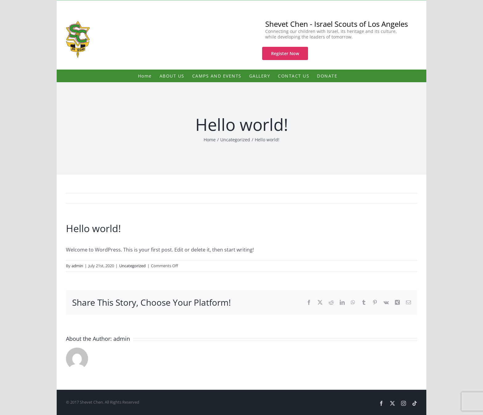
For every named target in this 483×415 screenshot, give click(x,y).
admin (77, 265)
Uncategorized (132, 265)
